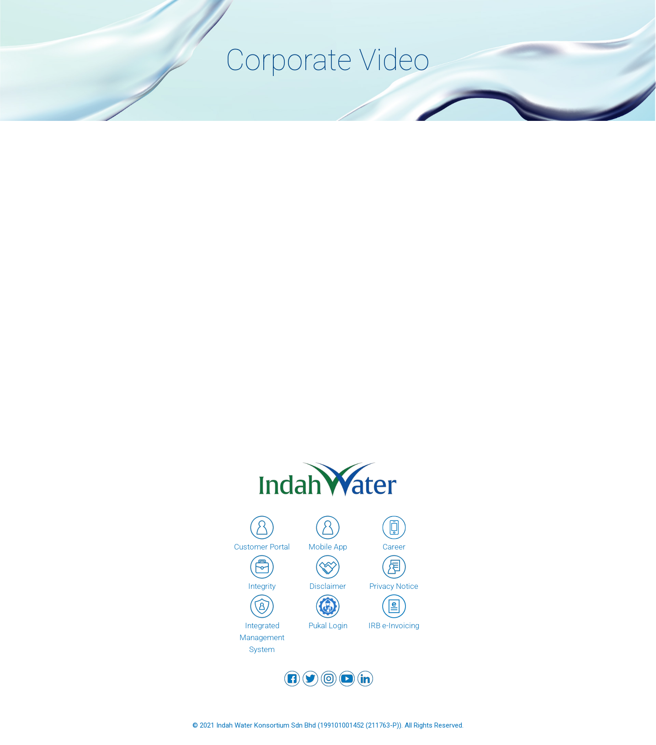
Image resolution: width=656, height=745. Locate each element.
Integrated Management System (262, 623)
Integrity (262, 572)
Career (394, 532)
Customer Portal (262, 532)
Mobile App (328, 532)
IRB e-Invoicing (393, 611)
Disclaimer (327, 572)
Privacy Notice (393, 572)
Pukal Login (328, 611)
